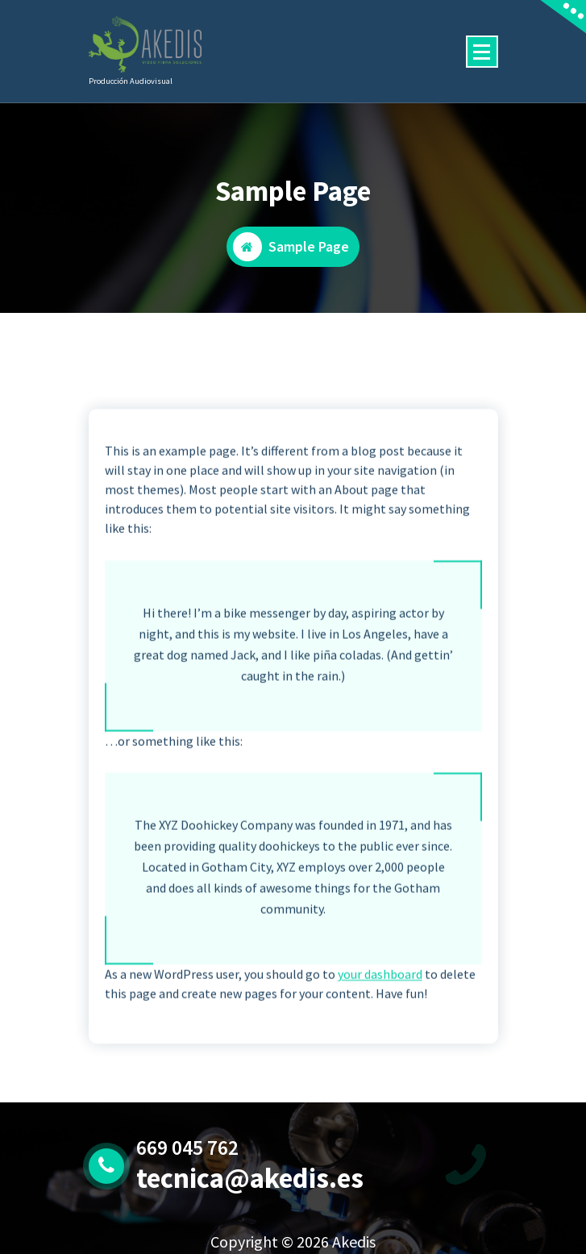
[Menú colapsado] (482, 51)
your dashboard (380, 996)
